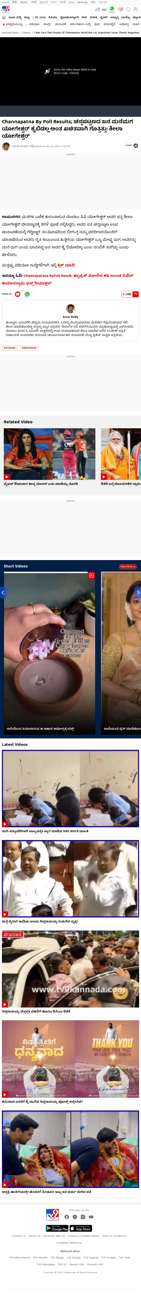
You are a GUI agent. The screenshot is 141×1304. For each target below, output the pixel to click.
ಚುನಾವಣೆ (60, 24)
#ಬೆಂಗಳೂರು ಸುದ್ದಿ (80, 24)
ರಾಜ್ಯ (27, 17)
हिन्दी (14, 2)
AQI (104, 10)
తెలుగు (24, 2)
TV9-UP (103, 2)
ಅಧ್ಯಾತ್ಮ (114, 17)
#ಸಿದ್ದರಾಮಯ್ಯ (14, 24)
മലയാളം (83, 2)
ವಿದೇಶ (93, 17)
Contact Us (19, 1236)
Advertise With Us (54, 1236)
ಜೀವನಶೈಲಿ (109, 24)
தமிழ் (72, 2)
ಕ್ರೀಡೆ (97, 24)
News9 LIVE (76, 1264)
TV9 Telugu (57, 1257)
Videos (26, 33)
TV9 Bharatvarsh (19, 1257)
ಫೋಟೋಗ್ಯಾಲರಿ (69, 17)
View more (128, 566)
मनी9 (93, 2)
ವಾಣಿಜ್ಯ (125, 17)
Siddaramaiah (29, 348)
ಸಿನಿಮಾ (52, 17)
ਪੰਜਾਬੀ (63, 2)
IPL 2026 (40, 17)
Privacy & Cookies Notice (83, 1236)
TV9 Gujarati (90, 1257)
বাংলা (54, 2)
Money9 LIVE (95, 1264)
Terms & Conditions (114, 1236)
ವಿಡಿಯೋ (34, 24)
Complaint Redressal (69, 1243)
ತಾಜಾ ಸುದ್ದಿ (14, 17)
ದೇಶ (84, 17)
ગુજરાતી (43, 2)
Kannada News (10, 33)
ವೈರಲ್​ (104, 17)
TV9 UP (62, 1264)
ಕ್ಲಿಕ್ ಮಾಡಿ (66, 265)
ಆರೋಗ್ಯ (124, 24)
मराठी (33, 2)
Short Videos (16, 566)
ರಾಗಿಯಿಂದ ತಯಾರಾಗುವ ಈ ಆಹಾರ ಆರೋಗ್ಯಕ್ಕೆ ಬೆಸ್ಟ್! (40, 729)
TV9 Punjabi (108, 1257)
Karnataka (9, 348)
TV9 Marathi (40, 1257)
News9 (5, 2)
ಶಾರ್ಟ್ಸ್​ (47, 24)
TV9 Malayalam (45, 1264)
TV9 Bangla (73, 1257)
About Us (35, 1236)
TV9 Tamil (124, 1257)
